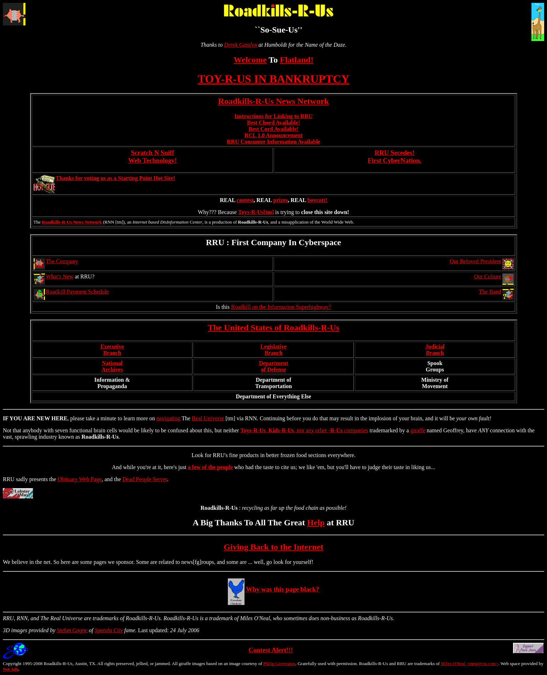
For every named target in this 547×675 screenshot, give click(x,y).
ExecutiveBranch (112, 350)
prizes (280, 200)
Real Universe (208, 418)
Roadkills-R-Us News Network (273, 101)
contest (245, 200)
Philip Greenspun (279, 663)
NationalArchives (112, 366)
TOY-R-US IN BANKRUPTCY (274, 79)
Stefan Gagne (72, 630)
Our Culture (487, 276)
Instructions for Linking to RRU (273, 116)
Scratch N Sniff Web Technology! (152, 156)
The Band (490, 292)
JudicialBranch (434, 350)
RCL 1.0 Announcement (273, 135)
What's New (60, 276)
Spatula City (108, 630)
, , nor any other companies (304, 430)
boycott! (317, 200)
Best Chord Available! (273, 123)
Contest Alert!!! (270, 650)
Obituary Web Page (80, 479)
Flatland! (296, 59)
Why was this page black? (273, 589)
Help (315, 522)
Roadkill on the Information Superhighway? (281, 307)
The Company (62, 261)
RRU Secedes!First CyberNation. (394, 156)
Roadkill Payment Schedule (77, 292)
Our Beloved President (475, 261)
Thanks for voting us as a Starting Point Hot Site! (115, 178)
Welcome (250, 59)
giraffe (417, 430)
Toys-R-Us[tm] (256, 212)
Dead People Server (144, 479)
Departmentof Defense (273, 366)
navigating (168, 418)
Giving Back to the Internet (273, 547)
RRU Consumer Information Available (273, 142)
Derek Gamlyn (240, 45)
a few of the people (210, 467)
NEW (43, 418)
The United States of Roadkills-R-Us (273, 327)
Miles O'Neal (453, 663)
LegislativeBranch (273, 350)
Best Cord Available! (273, 129)
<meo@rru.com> (482, 663)
